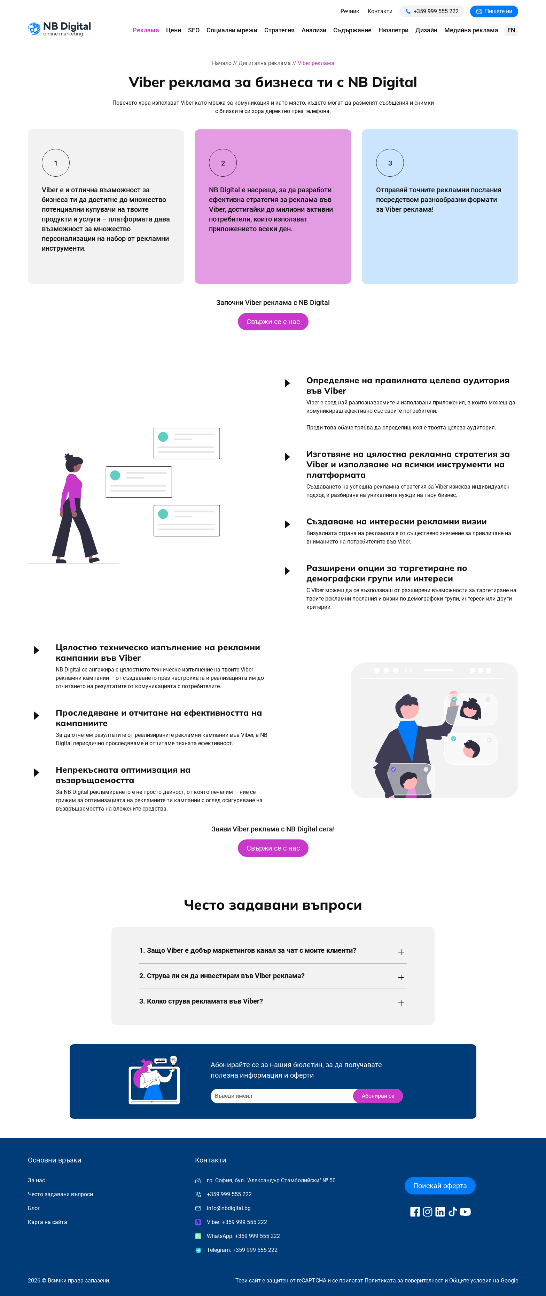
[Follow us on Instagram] (427, 1212)
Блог (34, 1208)
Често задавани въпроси (60, 1194)
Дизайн (426, 30)
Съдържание (352, 30)
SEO (194, 30)
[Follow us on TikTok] (452, 1212)
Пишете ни (494, 11)
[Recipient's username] (281, 1096)
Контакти (380, 11)
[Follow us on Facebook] (415, 1212)
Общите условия (470, 1280)
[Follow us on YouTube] (465, 1212)
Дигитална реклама (265, 63)
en (511, 30)
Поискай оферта (440, 1186)
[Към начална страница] (59, 30)
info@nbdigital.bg (229, 1208)
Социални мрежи (231, 30)
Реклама (146, 30)
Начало (222, 63)
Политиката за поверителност (404, 1280)
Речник (350, 11)
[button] (398, 406)
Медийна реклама (471, 30)
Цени (173, 30)
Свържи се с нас (273, 321)
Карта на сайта (47, 1222)
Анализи (314, 30)
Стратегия (279, 30)
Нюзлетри (393, 30)
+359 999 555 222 (432, 11)
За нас (36, 1180)
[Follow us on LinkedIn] (440, 1212)
